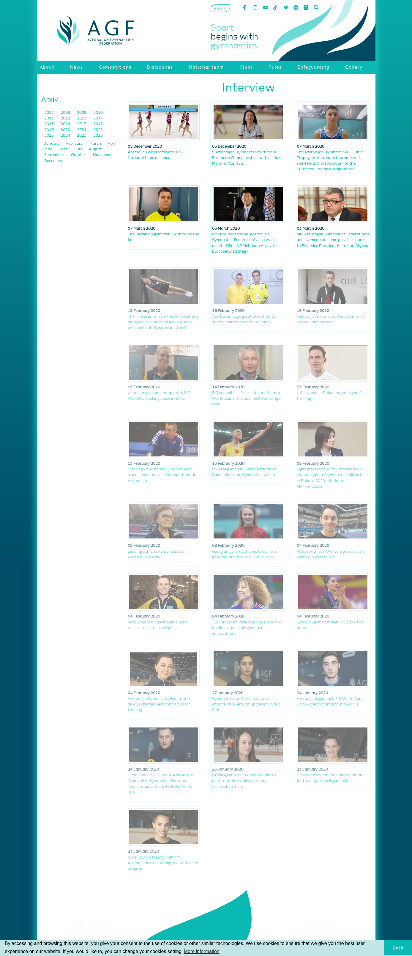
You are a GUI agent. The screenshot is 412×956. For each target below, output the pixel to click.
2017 (82, 124)
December (53, 161)
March (95, 144)
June (64, 149)
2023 (49, 136)
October (79, 155)
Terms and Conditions (318, 932)
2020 (66, 130)
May (48, 149)
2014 (98, 118)
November (102, 155)
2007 (49, 113)
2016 (66, 124)
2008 (66, 113)
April (112, 144)
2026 (98, 136)
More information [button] (202, 951)
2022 (98, 130)
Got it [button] (398, 948)
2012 (66, 118)
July (79, 149)
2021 (82, 130)
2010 (98, 113)
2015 (49, 124)
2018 (98, 124)
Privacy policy (319, 939)
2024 (66, 136)
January (52, 144)
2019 (49, 130)
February (74, 144)
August (95, 149)
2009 (82, 113)
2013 (82, 118)
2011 (49, 118)
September (54, 155)
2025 (82, 136)
